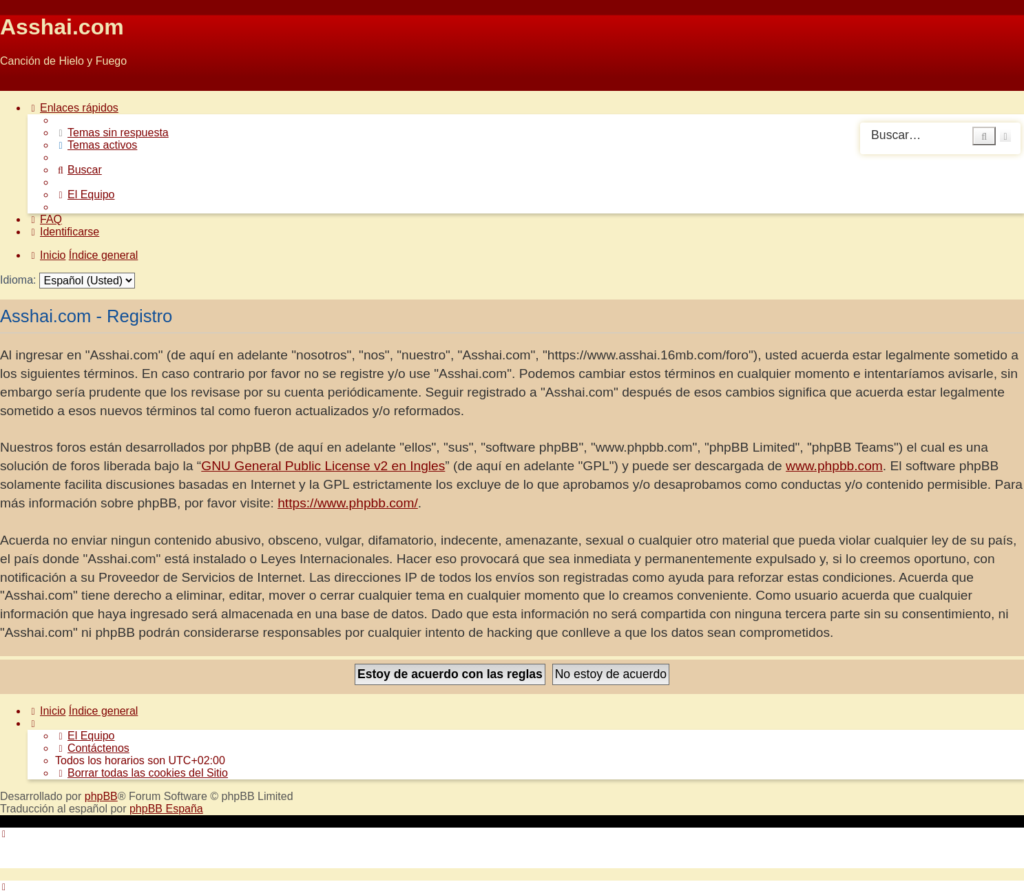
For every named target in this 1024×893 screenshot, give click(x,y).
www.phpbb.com (834, 466)
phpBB (101, 796)
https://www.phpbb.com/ (348, 503)
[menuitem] (112, 132)
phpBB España (166, 809)
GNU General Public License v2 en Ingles (323, 466)
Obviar (16, 84)
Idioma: (18, 280)
